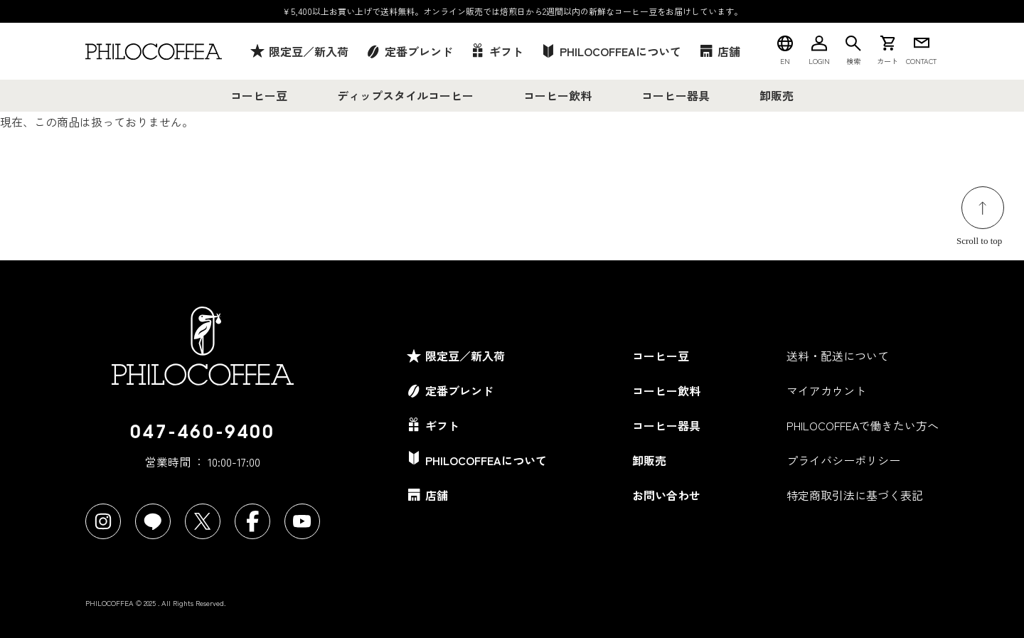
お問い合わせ (666, 495)
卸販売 (776, 95)
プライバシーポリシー (843, 460)
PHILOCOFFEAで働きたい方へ (862, 425)
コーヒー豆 (258, 95)
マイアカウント (826, 390)
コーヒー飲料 (557, 95)
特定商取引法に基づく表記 (854, 495)
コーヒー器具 (675, 95)
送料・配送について (837, 355)
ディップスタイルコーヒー (405, 95)
